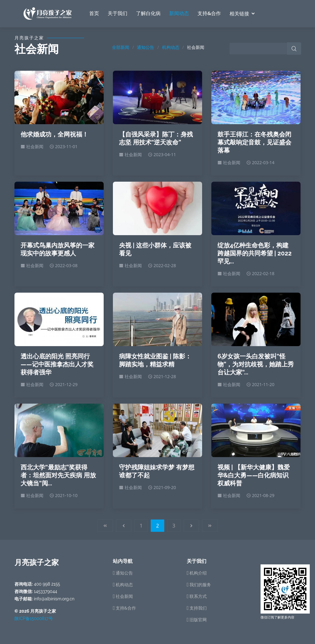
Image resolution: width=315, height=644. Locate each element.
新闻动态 (179, 13)
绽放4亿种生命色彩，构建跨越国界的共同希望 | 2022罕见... (254, 253)
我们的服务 (200, 585)
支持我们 (198, 608)
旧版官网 (198, 620)
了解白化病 (148, 13)
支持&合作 (209, 13)
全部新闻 (120, 47)
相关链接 (239, 13)
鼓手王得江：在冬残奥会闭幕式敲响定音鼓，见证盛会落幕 (254, 142)
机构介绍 (198, 573)
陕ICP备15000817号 (33, 618)
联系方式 (198, 596)
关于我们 (117, 13)
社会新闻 (124, 596)
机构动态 (170, 47)
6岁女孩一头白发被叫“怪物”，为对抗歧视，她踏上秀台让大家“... (255, 364)
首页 (94, 13)
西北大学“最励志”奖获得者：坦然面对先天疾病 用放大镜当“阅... (58, 475)
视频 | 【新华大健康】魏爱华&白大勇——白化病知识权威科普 (253, 475)
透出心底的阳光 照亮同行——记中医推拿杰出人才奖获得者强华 (57, 364)
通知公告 (145, 47)
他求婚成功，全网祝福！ (54, 134)
